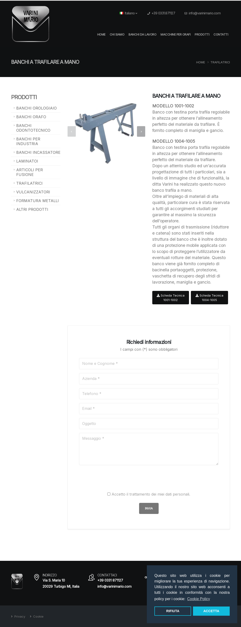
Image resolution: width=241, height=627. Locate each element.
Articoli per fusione (29, 172)
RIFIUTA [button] (172, 611)
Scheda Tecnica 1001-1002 (171, 298)
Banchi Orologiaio (36, 108)
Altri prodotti (32, 209)
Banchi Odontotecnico (33, 128)
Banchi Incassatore (38, 152)
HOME (101, 34)
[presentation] (72, 131)
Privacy (19, 616)
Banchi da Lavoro (142, 34)
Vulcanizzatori (33, 192)
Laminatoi (27, 161)
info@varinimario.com (205, 13)
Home (200, 62)
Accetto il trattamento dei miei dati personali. (151, 494)
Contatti (220, 34)
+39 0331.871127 (163, 13)
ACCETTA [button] (211, 611)
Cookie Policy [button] (198, 599)
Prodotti (202, 34)
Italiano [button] (128, 13)
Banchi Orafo (31, 116)
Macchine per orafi (175, 34)
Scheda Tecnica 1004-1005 (209, 298)
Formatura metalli (37, 200)
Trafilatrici (220, 62)
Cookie (38, 616)
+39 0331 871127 (110, 580)
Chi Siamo (117, 34)
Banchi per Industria (28, 141)
